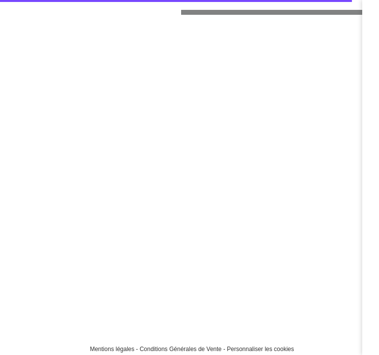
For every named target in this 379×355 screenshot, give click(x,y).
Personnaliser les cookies (260, 349)
